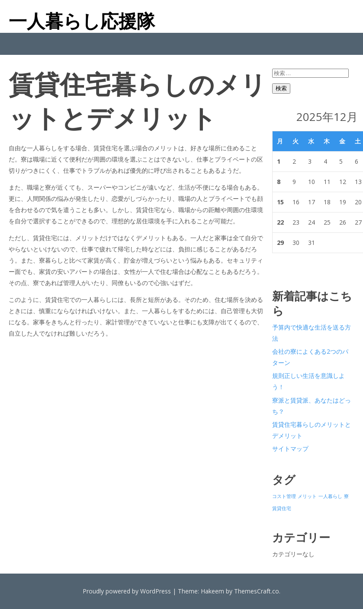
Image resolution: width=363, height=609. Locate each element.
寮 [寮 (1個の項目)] (346, 496)
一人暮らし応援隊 (82, 21)
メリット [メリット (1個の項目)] (307, 496)
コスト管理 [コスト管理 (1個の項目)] (284, 496)
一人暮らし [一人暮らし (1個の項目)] (330, 496)
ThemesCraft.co (256, 591)
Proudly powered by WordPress (127, 591)
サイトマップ (290, 448)
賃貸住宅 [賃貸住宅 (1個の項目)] (281, 508)
